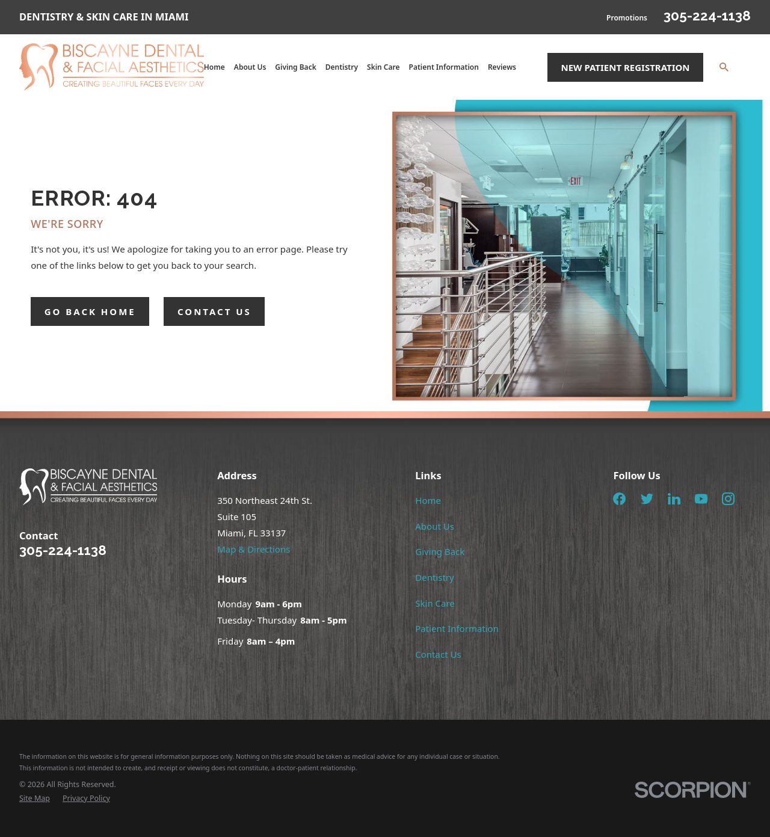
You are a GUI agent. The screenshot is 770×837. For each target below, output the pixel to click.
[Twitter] (647, 498)
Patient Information (457, 628)
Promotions (626, 18)
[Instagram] (728, 498)
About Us (434, 526)
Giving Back (439, 551)
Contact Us (438, 654)
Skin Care (435, 603)
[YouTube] (701, 498)
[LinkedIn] (674, 498)
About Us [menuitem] (250, 67)
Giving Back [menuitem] (295, 67)
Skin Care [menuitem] (383, 67)
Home (428, 500)
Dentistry (434, 577)
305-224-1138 (707, 15)
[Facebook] (619, 498)
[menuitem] (34, 799)
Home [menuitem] (214, 67)
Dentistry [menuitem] (341, 67)
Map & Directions (253, 549)
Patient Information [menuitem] (444, 67)
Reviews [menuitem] (502, 67)
